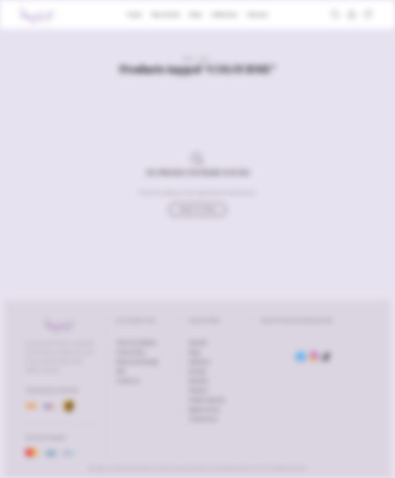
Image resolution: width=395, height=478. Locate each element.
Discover (257, 14)
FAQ (120, 371)
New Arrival (165, 14)
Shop (195, 14)
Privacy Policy (130, 352)
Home (134, 14)
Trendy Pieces (203, 419)
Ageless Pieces (204, 409)
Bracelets (198, 381)
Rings (194, 352)
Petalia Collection (207, 400)
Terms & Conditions (136, 342)
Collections (224, 14)
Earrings (197, 371)
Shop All (197, 342)
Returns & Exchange (137, 362)
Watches (198, 390)
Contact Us (128, 381)
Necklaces (199, 362)
